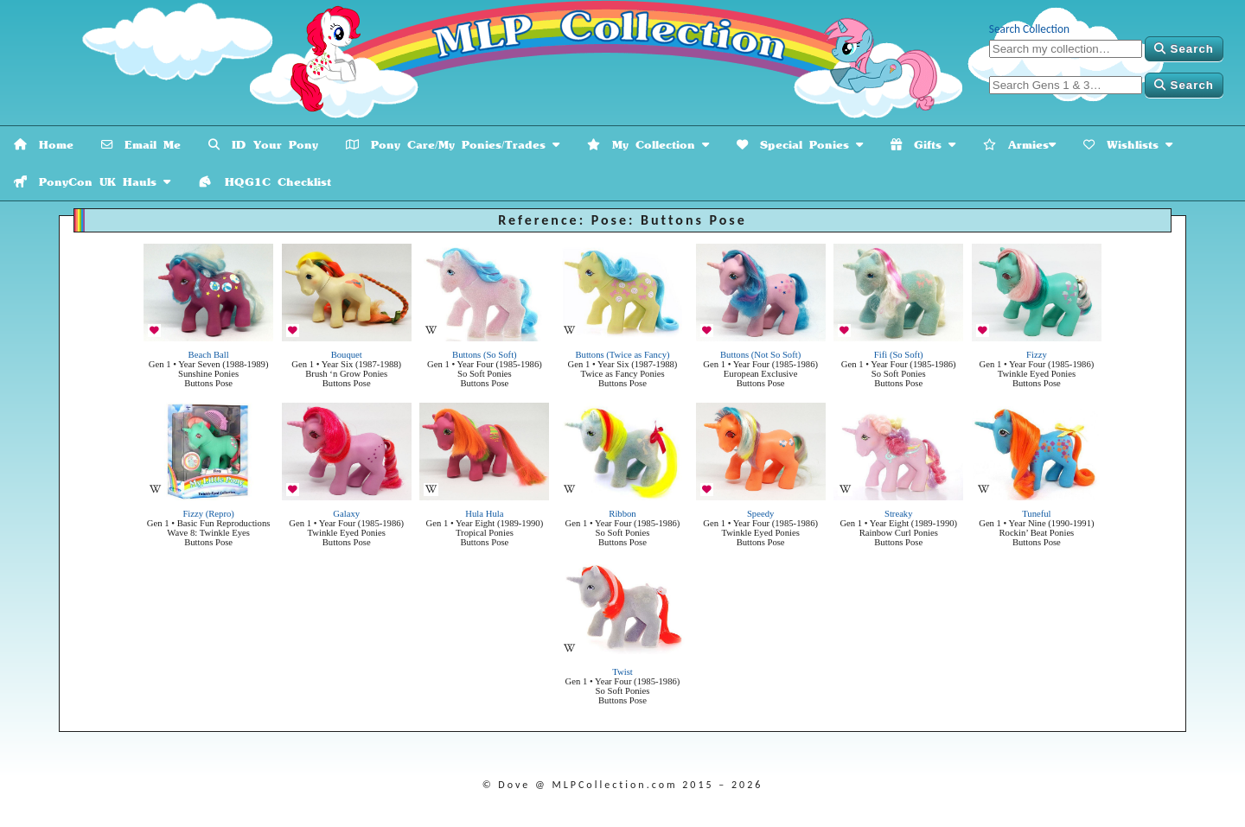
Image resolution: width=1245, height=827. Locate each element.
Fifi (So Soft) (898, 354)
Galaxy (346, 513)
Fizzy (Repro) (207, 513)
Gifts (923, 144)
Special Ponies (800, 144)
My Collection (648, 144)
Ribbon (622, 513)
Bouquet (346, 354)
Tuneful (1036, 513)
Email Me (141, 144)
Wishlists (1127, 144)
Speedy (760, 513)
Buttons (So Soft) (484, 354)
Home (43, 144)
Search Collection (1029, 29)
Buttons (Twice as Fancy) (622, 354)
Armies (1019, 144)
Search (1184, 48)
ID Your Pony (263, 144)
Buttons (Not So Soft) (760, 354)
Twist (622, 672)
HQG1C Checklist (264, 181)
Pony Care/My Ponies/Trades (452, 144)
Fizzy (1036, 354)
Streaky (898, 513)
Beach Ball (208, 354)
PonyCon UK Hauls (92, 181)
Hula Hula (484, 513)
